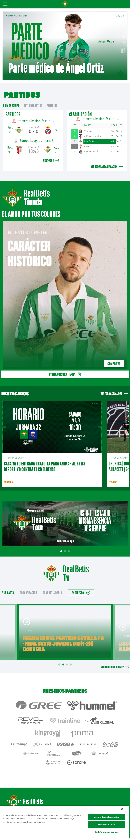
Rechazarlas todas (106, 824)
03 (123, 51)
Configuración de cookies (106, 832)
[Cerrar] (122, 809)
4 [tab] (71, 665)
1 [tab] (61, 551)
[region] (64, 822)
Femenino (52, 105)
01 (124, 36)
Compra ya (113, 363)
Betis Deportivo (33, 105)
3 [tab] (69, 551)
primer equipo (11, 105)
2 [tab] (65, 551)
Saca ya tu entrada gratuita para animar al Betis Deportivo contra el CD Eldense (44, 466)
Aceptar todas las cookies (106, 817)
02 (124, 43)
